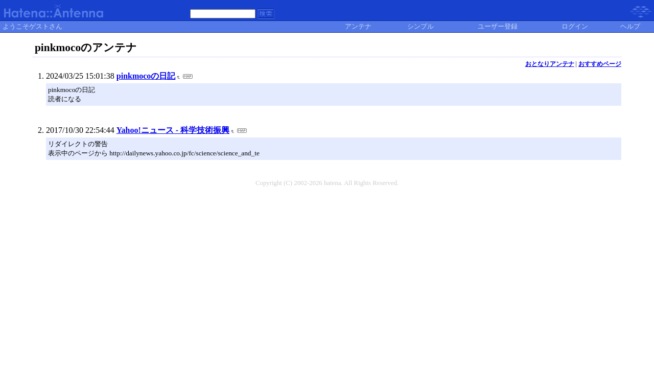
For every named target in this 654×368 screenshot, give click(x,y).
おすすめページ (599, 63)
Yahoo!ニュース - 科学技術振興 (172, 130)
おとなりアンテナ (549, 63)
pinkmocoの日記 (146, 76)
